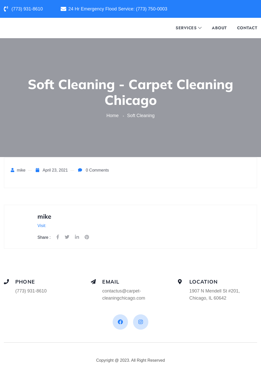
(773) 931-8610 (31, 290)
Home (113, 115)
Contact (247, 28)
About (219, 28)
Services (186, 28)
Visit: (41, 225)
